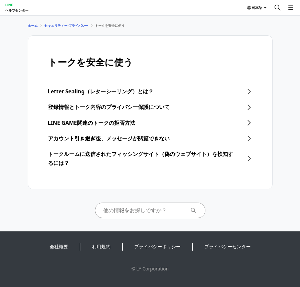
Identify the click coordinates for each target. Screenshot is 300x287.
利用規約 (101, 246)
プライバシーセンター (227, 246)
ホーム (33, 25)
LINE (9, 4)
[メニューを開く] (290, 7)
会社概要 (59, 246)
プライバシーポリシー (157, 246)
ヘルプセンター (16, 10)
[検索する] (277, 7)
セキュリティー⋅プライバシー (66, 25)
